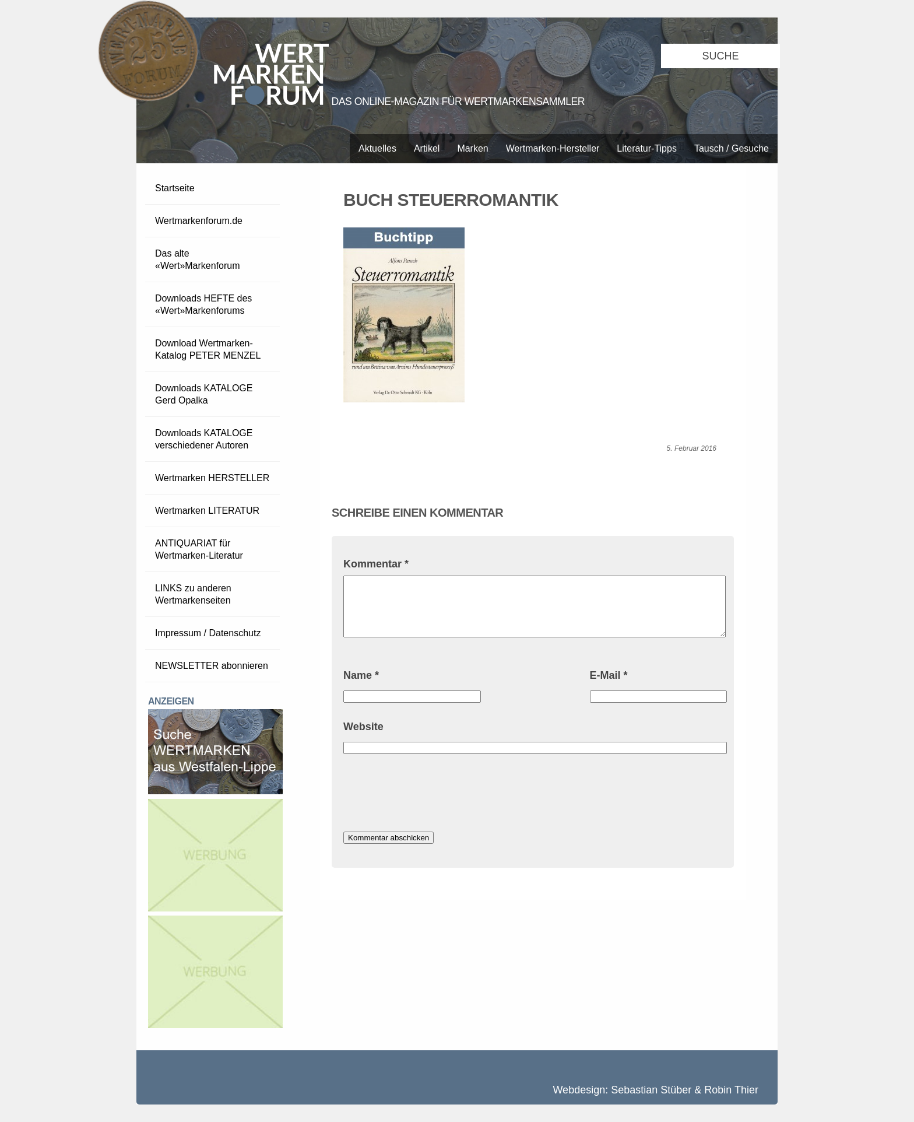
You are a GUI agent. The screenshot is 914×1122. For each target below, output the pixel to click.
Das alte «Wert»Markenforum (197, 259)
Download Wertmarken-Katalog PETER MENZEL (208, 349)
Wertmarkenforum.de (198, 221)
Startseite (175, 188)
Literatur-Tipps (647, 148)
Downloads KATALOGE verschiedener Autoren (203, 439)
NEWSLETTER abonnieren (211, 666)
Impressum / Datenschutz (208, 633)
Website (363, 726)
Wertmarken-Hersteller (553, 148)
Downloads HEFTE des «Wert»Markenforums (203, 304)
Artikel (427, 148)
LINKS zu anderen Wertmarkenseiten (193, 594)
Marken (472, 148)
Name (361, 675)
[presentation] (432, 794)
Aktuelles (377, 148)
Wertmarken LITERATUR (207, 511)
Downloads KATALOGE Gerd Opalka (203, 394)
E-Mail (609, 675)
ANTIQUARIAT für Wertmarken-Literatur (199, 549)
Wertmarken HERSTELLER (212, 478)
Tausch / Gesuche (731, 148)
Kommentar (376, 564)
